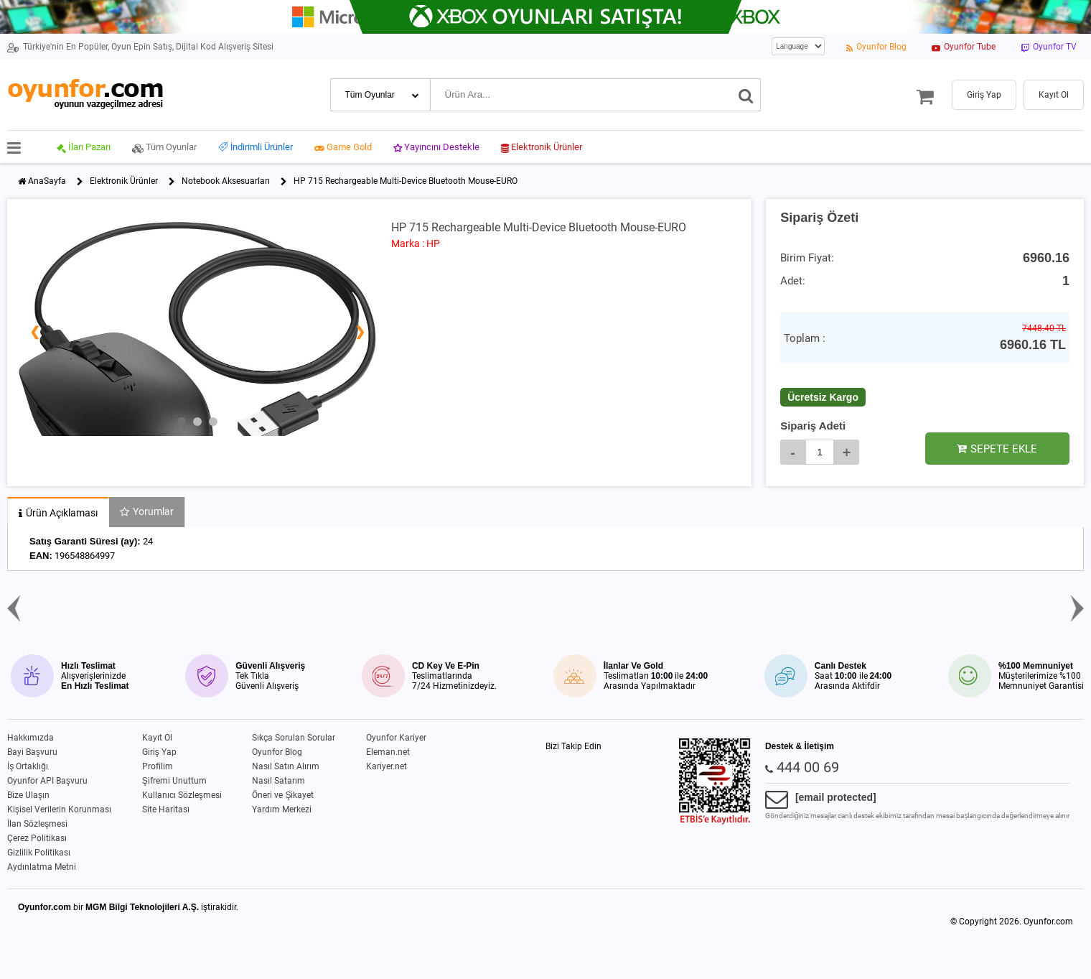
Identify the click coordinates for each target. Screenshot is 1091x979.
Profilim (157, 766)
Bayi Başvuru (32, 752)
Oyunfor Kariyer (396, 738)
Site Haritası (165, 809)
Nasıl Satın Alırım (285, 766)
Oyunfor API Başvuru (47, 781)
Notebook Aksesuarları (226, 181)
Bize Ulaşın (28, 795)
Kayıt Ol (157, 738)
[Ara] (746, 94)
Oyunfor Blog (277, 752)
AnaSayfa (47, 181)
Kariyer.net (386, 766)
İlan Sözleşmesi (37, 824)
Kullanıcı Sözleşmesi (182, 795)
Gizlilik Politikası (38, 853)
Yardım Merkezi (282, 809)
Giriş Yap (159, 752)
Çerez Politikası (37, 838)
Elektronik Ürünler (124, 181)
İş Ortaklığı (27, 766)
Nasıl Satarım (278, 781)
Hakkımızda (30, 738)
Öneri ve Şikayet (283, 795)
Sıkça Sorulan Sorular (293, 738)
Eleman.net (388, 752)
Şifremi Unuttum (174, 781)
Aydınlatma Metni (41, 867)
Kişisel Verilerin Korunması (59, 809)
